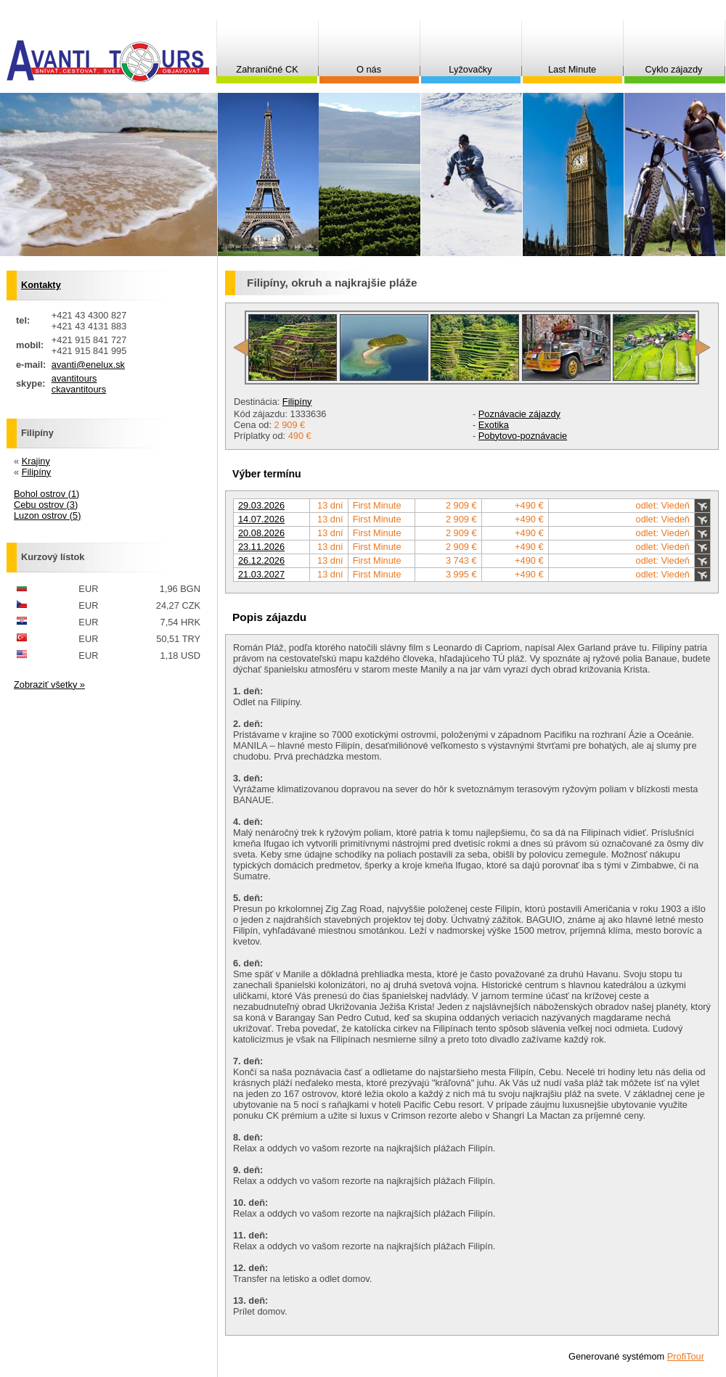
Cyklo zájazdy (674, 69)
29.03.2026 (261, 505)
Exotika (493, 424)
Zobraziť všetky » (49, 684)
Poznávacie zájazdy (519, 413)
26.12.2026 (261, 560)
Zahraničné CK (267, 69)
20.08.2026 (261, 532)
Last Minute (572, 69)
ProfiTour (685, 1356)
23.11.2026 (261, 546)
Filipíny (297, 401)
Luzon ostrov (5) (47, 515)
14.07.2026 (261, 519)
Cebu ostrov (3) (46, 504)
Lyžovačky (470, 69)
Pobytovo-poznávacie (522, 435)
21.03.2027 (261, 574)
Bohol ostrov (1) (46, 493)
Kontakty (41, 284)
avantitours (74, 378)
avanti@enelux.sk (88, 364)
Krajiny (36, 461)
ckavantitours (79, 389)
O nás (368, 69)
